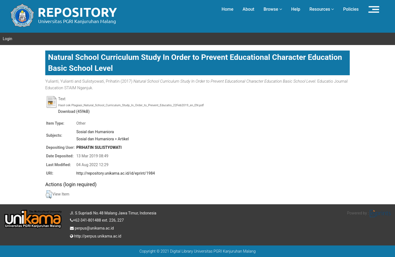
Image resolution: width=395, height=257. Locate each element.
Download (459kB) (74, 111)
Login (7, 39)
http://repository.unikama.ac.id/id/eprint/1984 (115, 173)
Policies (351, 9)
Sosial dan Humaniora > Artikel (102, 139)
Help (295, 9)
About (248, 9)
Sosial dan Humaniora (95, 132)
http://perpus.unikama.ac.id (95, 235)
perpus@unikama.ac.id (92, 227)
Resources (321, 9)
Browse (273, 9)
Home (227, 9)
